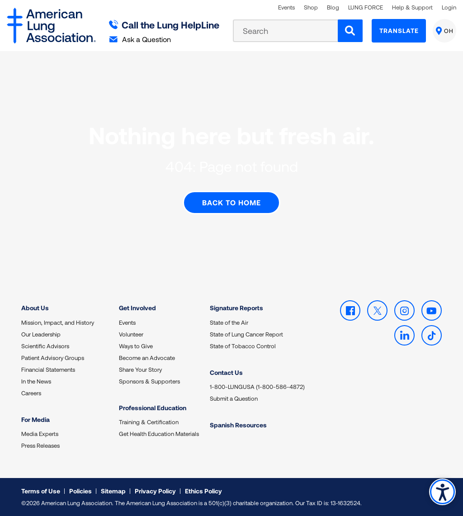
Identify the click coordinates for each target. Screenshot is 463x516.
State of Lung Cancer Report (246, 334)
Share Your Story (140, 369)
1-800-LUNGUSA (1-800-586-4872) (257, 386)
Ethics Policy (203, 491)
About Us (35, 308)
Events (286, 7)
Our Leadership (41, 334)
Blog (333, 7)
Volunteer (131, 334)
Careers (31, 393)
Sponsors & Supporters (149, 381)
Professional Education (152, 408)
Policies (80, 491)
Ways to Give (136, 346)
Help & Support (412, 7)
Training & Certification (149, 422)
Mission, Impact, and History (57, 322)
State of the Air (229, 322)
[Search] (350, 30)
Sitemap (113, 491)
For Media (35, 419)
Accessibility (442, 491)
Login (449, 7)
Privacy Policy (155, 491)
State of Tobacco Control (243, 346)
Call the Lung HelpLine (164, 24)
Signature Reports (236, 308)
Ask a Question (140, 39)
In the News (36, 381)
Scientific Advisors (45, 346)
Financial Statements (48, 369)
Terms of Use (40, 491)
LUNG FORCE (365, 7)
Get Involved (137, 308)
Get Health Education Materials (159, 433)
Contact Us (226, 372)
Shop (311, 7)
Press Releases (40, 445)
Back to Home (231, 202)
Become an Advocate (147, 357)
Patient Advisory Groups (52, 357)
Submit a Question (234, 398)
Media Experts (39, 433)
